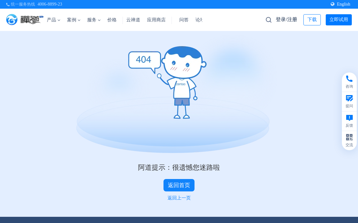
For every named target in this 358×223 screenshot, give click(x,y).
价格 (112, 19)
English (340, 4)
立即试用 (338, 19)
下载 (312, 19)
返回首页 (179, 185)
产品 (53, 19)
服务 (94, 19)
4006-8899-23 (50, 4)
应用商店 (156, 19)
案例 (73, 19)
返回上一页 (179, 197)
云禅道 (133, 19)
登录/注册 (286, 19)
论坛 (200, 19)
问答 (184, 19)
